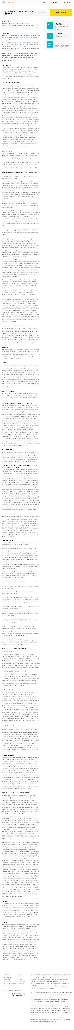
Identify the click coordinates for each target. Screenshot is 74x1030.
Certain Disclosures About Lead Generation (18, 86)
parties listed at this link (7, 486)
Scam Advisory (21, 978)
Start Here (54, 2)
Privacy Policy (21, 42)
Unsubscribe (22, 981)
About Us (21, 974)
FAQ (20, 976)
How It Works (66, 2)
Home (44, 2)
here (5, 69)
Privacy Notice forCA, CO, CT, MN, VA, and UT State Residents (10, 983)
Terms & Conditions (8, 977)
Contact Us (21, 983)
